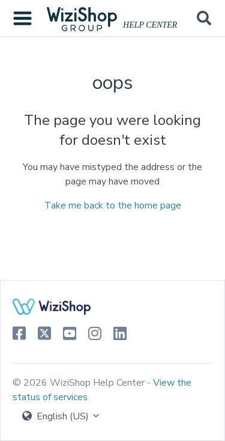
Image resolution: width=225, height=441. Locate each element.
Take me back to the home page (112, 205)
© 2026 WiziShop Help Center (80, 382)
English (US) (61, 416)
